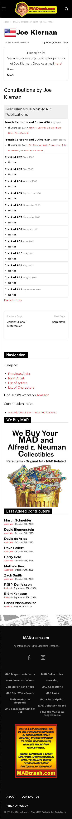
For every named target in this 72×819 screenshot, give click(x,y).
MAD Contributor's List (25, 21)
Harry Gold (12, 557)
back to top (13, 300)
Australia (8, 523)
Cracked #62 (13, 277)
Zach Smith (13, 575)
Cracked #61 (13, 265)
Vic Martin (26, 150)
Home (7, 21)
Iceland (8, 588)
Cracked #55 (13, 193)
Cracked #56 (13, 205)
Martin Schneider (17, 520)
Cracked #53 (13, 169)
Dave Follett (14, 548)
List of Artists (17, 383)
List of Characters (21, 387)
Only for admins (17, 346)
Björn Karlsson (15, 594)
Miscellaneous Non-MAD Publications (32, 412)
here (58, 63)
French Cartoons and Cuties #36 (27, 122)
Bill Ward (52, 127)
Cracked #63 (13, 289)
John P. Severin (37, 127)
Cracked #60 (13, 253)
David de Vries (15, 539)
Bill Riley (33, 145)
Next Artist (16, 378)
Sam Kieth (58, 322)
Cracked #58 (13, 229)
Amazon (43, 395)
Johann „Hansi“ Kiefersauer (16, 324)
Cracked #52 (13, 157)
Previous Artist (19, 374)
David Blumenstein (19, 529)
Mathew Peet (15, 566)
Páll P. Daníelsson (18, 584)
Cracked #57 (13, 217)
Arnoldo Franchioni (49, 145)
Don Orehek (21, 133)
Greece (8, 606)
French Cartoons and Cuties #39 (27, 139)
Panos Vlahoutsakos (20, 603)
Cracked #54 (13, 181)
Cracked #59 (13, 241)
